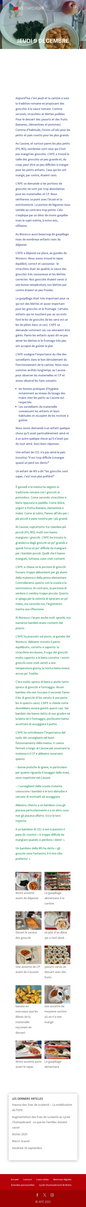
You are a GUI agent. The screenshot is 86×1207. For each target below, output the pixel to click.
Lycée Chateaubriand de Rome (55, 1184)
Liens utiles (42, 1179)
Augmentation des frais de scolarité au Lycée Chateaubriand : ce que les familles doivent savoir (41, 1122)
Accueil (15, 1179)
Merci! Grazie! (21, 1141)
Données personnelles (23, 1184)
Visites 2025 (19, 1134)
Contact (27, 1179)
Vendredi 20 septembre (27, 1148)
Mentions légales (62, 1179)
